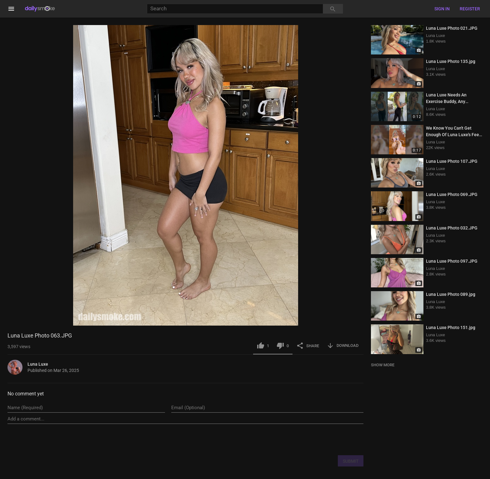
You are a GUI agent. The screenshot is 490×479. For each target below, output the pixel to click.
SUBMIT (350, 461)
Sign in (442, 8)
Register (470, 8)
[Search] (235, 9)
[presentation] (315, 439)
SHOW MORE (382, 365)
